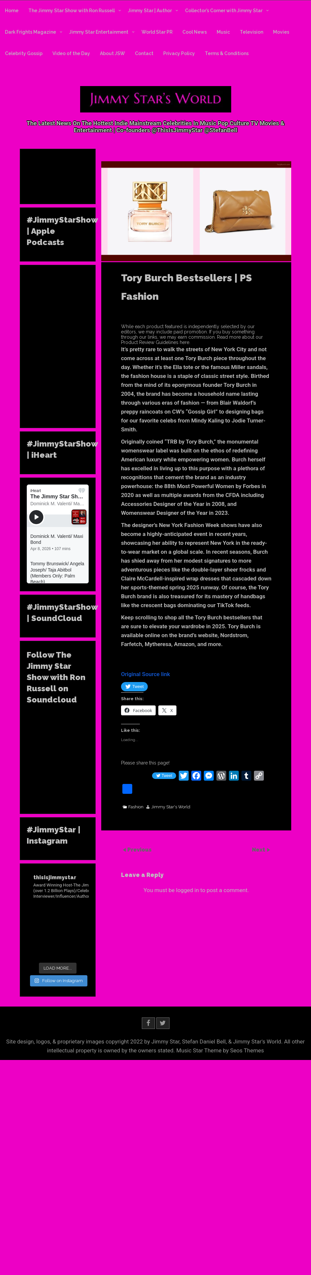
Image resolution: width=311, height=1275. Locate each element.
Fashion (135, 807)
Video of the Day (71, 53)
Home (11, 10)
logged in (187, 890)
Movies (281, 32)
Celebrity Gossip (24, 53)
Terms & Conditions (227, 53)
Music (223, 32)
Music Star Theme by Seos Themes (220, 1049)
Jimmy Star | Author (150, 10)
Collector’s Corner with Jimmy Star (224, 10)
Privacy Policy (179, 53)
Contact (144, 53)
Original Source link (145, 674)
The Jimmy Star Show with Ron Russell (71, 10)
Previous (139, 850)
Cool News (194, 32)
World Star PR (156, 32)
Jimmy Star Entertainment (98, 32)
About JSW (112, 53)
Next (259, 850)
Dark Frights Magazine (30, 32)
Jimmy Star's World (170, 807)
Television (251, 32)
